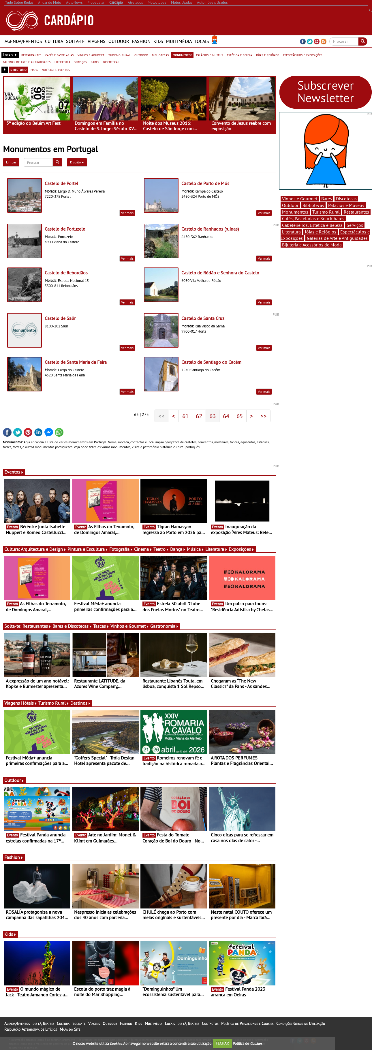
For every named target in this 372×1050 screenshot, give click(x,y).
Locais (202, 41)
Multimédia (179, 41)
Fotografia (121, 549)
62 (199, 416)
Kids (158, 41)
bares (95, 61)
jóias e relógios (267, 54)
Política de (247, 1043)
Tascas (101, 626)
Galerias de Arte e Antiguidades (337, 238)
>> (263, 416)
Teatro (161, 549)
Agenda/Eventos (23, 41)
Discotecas (346, 198)
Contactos (210, 1023)
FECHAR (222, 1043)
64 (226, 416)
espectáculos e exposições (302, 54)
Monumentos (295, 212)
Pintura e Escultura (87, 549)
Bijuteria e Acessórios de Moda (312, 245)
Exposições (241, 549)
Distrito (77, 162)
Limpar (11, 162)
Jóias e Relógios (320, 232)
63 (212, 416)
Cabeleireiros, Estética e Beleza (312, 225)
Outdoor (118, 41)
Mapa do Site (70, 1029)
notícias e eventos (56, 69)
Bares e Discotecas (72, 626)
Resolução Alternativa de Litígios (30, 1029)
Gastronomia (164, 626)
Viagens (97, 41)
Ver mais (127, 213)
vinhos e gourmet (91, 54)
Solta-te (75, 41)
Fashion (141, 41)
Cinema (143, 549)
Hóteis (29, 703)
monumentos (182, 54)
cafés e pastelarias (59, 54)
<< (161, 416)
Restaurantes (36, 626)
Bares (326, 198)
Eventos (14, 472)
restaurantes (31, 54)
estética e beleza (239, 54)
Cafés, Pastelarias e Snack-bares (313, 218)
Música (195, 549)
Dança (178, 549)
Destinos (80, 703)
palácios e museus (209, 54)
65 (239, 416)
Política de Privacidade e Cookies (247, 1023)
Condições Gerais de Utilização (300, 1023)
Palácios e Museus (346, 205)
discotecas (111, 61)
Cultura (54, 41)
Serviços (355, 225)
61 (185, 416)
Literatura (216, 549)
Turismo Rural (53, 703)
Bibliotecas (313, 205)
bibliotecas (160, 54)
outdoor (141, 54)
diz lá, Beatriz (43, 1023)
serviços (80, 61)
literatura (62, 61)
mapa (34, 69)
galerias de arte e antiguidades (26, 61)
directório (18, 69)
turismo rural (119, 54)
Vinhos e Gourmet (129, 626)
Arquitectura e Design (43, 549)
